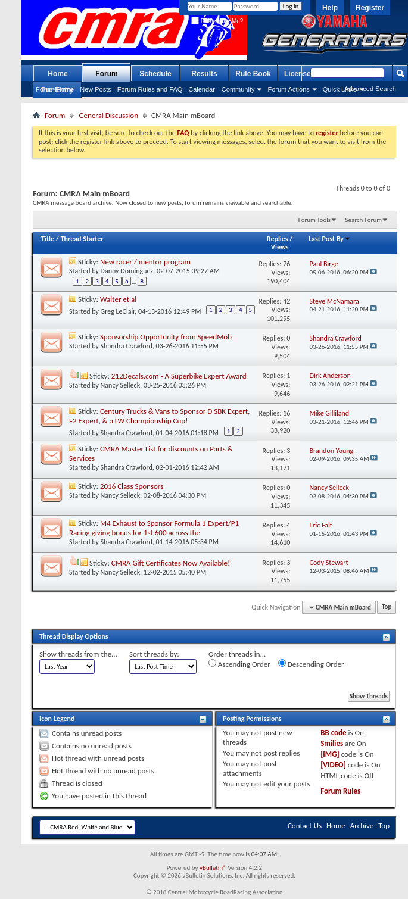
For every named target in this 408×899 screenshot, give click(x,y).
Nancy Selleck (121, 385)
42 (286, 301)
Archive (361, 825)
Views (280, 247)
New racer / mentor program (145, 261)
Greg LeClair (118, 311)
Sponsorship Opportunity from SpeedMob (166, 336)
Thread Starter (82, 239)
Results (204, 74)
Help (330, 8)
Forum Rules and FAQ (149, 89)
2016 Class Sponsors (131, 486)
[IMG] (330, 754)
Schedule (155, 74)
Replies (277, 239)
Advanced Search (370, 88)
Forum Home (55, 89)
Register (370, 8)
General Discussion (108, 115)
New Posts (95, 89)
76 (286, 264)
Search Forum (363, 220)
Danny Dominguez (127, 271)
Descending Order (311, 664)
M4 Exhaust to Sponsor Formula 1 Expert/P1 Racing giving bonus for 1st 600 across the (154, 528)
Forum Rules (340, 790)
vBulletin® (213, 868)
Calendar (201, 89)
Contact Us (305, 825)
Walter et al (118, 299)
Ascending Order (239, 664)
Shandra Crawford (126, 346)
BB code (333, 732)
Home (57, 74)
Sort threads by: (154, 654)
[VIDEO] (333, 764)
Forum (106, 74)
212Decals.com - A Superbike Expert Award (179, 376)
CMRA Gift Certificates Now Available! (170, 562)
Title (47, 239)
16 (286, 413)
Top (386, 607)
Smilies (331, 743)
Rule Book (252, 74)
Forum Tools (314, 220)
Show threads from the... (78, 654)
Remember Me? (217, 21)
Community (238, 89)
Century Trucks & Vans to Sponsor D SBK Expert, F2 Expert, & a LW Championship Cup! (159, 416)
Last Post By (330, 239)
